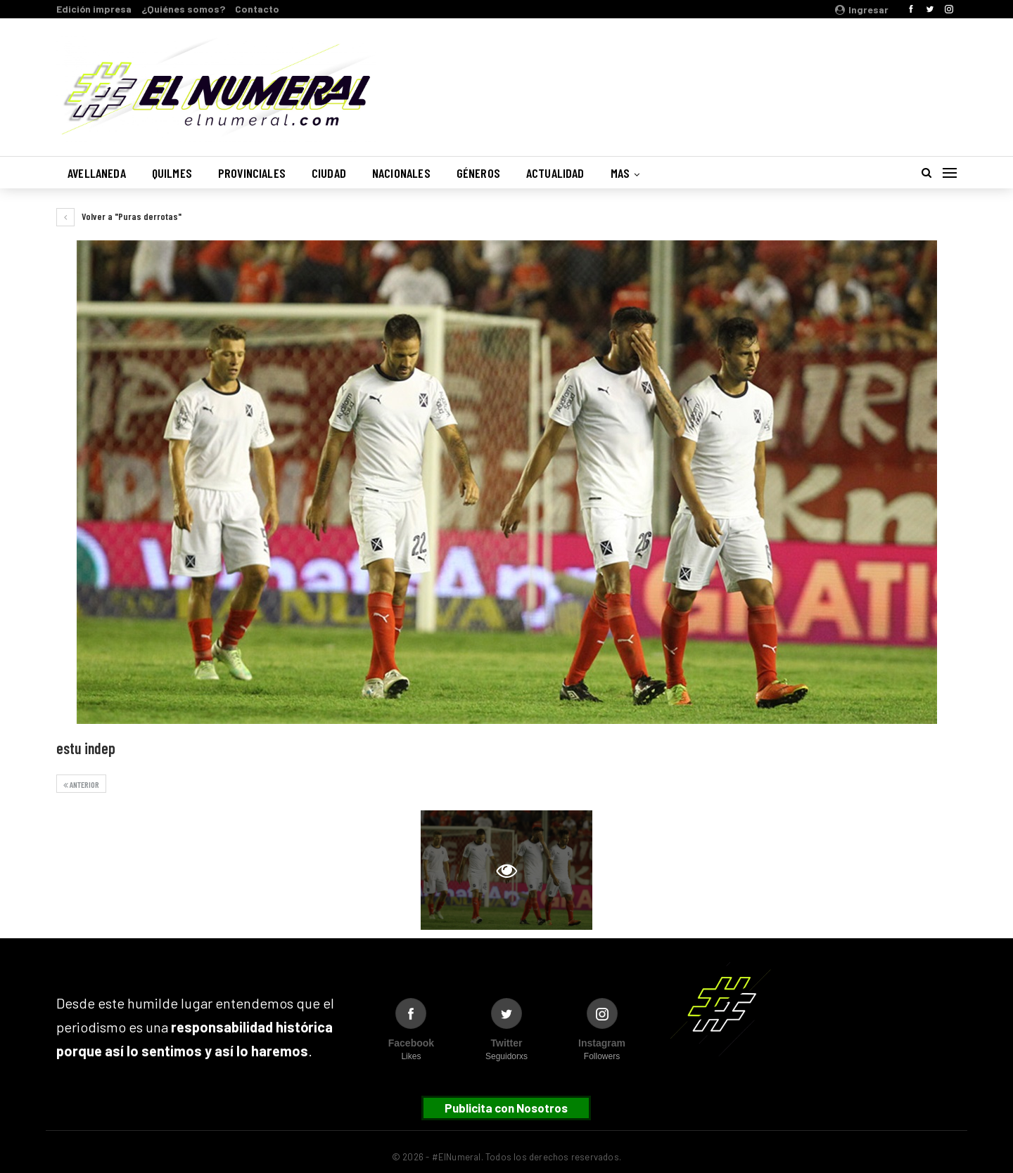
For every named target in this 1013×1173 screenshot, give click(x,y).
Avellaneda (97, 173)
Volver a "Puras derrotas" (118, 216)
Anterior (81, 784)
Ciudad (329, 173)
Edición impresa (94, 9)
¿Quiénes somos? (183, 9)
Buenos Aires (777, 79)
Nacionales (401, 173)
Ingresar (861, 9)
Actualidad (555, 173)
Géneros (478, 173)
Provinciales (252, 173)
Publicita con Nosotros (506, 1108)
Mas (620, 173)
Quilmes (172, 173)
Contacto (257, 9)
